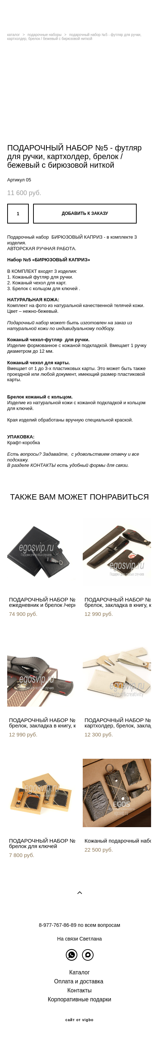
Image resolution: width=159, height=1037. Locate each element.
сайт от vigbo (79, 1020)
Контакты (79, 990)
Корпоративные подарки (80, 999)
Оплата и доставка (79, 981)
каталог (13, 35)
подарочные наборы (45, 35)
